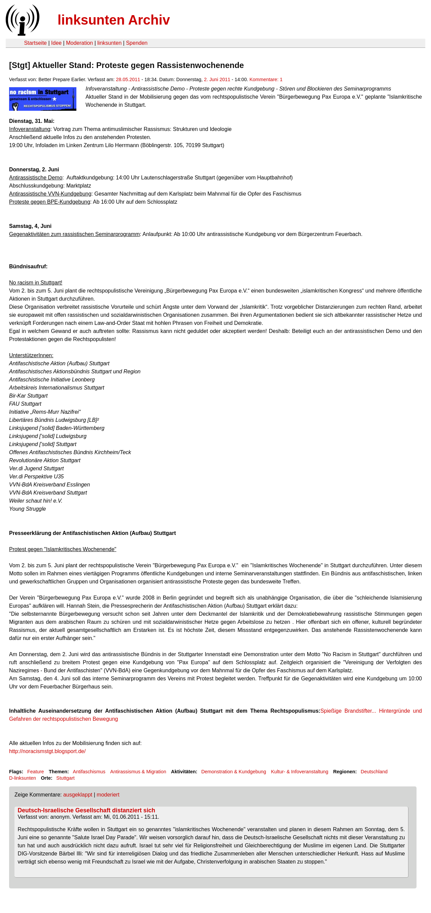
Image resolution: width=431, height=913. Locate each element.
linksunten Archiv (114, 19)
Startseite (35, 43)
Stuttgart (65, 778)
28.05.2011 (128, 79)
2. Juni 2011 (217, 79)
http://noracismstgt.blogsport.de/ (47, 751)
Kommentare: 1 (265, 79)
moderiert (108, 795)
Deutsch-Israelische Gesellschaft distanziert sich (86, 810)
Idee (56, 43)
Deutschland (374, 771)
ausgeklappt (77, 795)
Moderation (79, 43)
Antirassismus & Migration (138, 771)
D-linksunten (22, 778)
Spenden (136, 43)
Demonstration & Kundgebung (233, 771)
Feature (35, 771)
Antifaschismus (89, 771)
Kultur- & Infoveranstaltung (299, 771)
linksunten (109, 43)
